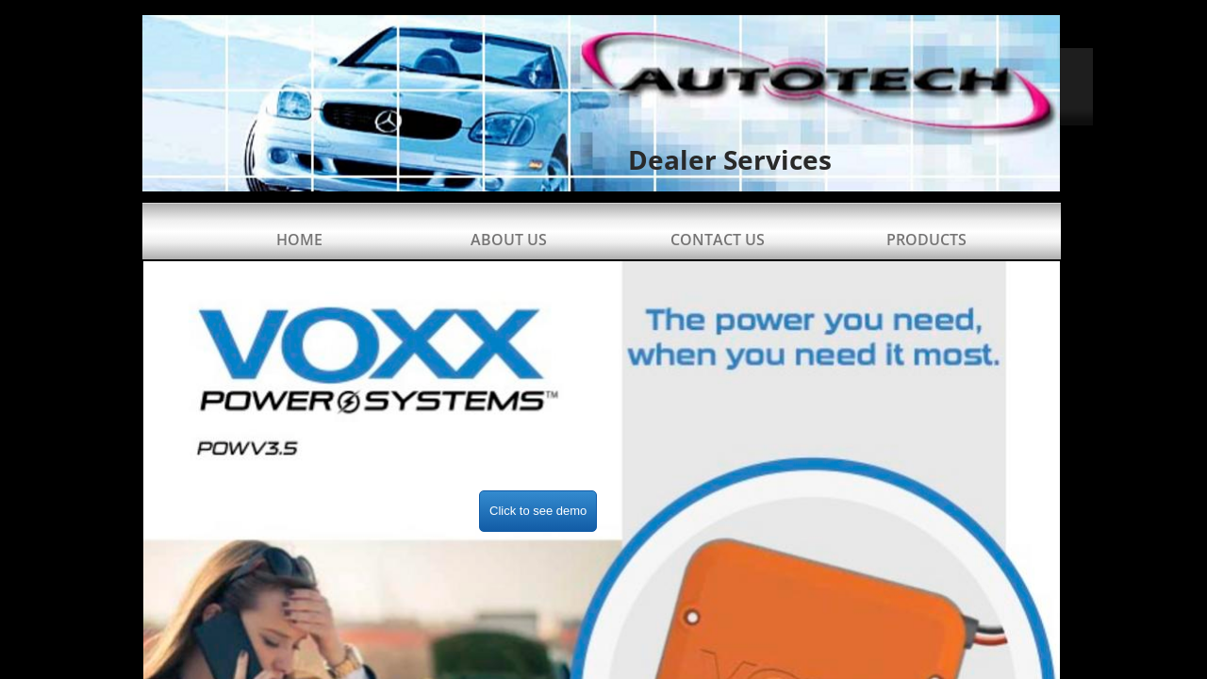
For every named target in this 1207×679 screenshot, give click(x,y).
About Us (509, 239)
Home (299, 239)
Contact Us (717, 239)
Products (926, 239)
